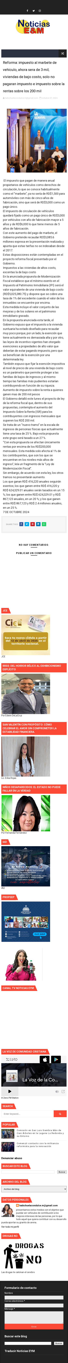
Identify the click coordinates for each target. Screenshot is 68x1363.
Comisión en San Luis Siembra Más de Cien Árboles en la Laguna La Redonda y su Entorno (40, 1133)
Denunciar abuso (11, 1158)
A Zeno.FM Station (10, 1098)
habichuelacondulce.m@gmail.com (38, 1205)
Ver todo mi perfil (10, 1227)
